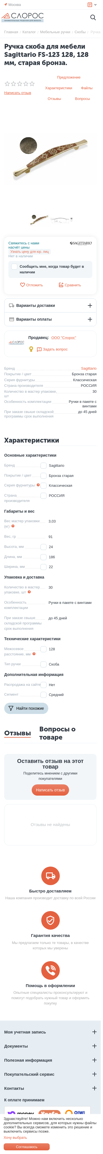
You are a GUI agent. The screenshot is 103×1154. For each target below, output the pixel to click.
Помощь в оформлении (50, 985)
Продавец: (38, 337)
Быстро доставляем (50, 891)
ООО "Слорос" (63, 338)
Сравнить (69, 285)
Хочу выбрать (15, 1137)
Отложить (31, 285)
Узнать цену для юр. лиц (29, 252)
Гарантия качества (50, 935)
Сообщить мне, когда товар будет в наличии (47, 269)
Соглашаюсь (27, 1147)
